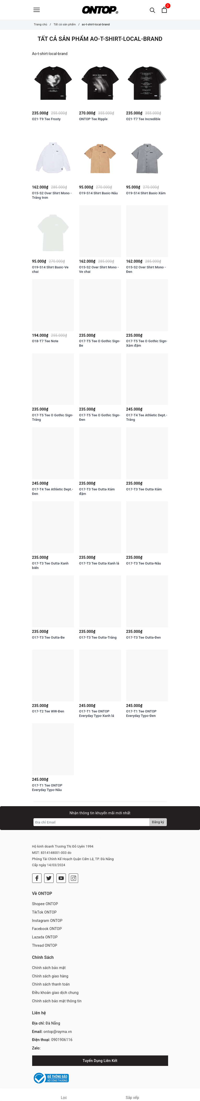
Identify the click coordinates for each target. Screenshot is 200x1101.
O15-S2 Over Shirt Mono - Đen (146, 269)
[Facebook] (37, 878)
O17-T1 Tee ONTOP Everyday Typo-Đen (141, 713)
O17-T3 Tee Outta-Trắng (98, 637)
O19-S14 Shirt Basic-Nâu (98, 193)
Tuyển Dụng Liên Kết (100, 1061)
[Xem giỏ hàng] (164, 10)
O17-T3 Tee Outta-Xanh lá (99, 563)
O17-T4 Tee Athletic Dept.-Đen (52, 491)
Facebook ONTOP (47, 929)
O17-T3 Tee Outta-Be (48, 637)
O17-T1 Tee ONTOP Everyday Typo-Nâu (47, 787)
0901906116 (61, 1040)
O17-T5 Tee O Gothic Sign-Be (100, 343)
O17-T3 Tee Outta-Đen (143, 637)
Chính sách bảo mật (49, 968)
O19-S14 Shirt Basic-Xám (146, 193)
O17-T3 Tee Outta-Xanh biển (50, 565)
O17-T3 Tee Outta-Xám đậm (97, 491)
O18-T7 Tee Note (45, 341)
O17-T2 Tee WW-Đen (48, 711)
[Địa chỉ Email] (91, 822)
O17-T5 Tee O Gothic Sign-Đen (100, 417)
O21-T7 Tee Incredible (143, 119)
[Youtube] (61, 878)
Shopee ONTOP (45, 904)
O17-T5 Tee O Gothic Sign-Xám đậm (147, 343)
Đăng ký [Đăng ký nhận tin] (158, 822)
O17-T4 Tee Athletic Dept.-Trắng (146, 417)
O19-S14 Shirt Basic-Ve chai (50, 269)
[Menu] (36, 10)
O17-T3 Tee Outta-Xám (144, 489)
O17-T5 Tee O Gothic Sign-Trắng (52, 417)
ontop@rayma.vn (57, 1032)
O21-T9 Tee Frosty (46, 119)
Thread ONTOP (44, 945)
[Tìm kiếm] (152, 10)
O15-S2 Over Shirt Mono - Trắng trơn (52, 195)
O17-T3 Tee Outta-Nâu (143, 563)
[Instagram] (73, 878)
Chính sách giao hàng (50, 976)
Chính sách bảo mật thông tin (57, 1001)
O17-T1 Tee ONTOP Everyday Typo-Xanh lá (96, 713)
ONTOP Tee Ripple (93, 119)
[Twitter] (49, 878)
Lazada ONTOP (45, 937)
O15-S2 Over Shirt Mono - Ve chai (99, 269)
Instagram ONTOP (47, 921)
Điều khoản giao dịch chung (55, 993)
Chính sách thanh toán (51, 984)
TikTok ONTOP (44, 912)
